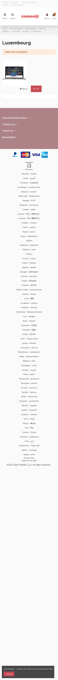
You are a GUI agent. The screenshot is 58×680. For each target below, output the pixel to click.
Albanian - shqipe (29, 174)
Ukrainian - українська (29, 437)
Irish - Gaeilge (29, 316)
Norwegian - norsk (29, 365)
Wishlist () (17, 5)
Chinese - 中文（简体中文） (29, 214)
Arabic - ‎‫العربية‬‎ (29, 178)
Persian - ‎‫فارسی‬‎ (29, 370)
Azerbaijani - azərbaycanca (29, 187)
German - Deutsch (29, 276)
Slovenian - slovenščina (29, 401)
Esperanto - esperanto (29, 245)
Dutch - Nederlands (29, 236)
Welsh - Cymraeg (29, 450)
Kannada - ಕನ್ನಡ (29, 330)
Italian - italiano (29, 321)
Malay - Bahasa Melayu (29, 356)
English (29, 241)
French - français (29, 263)
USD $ (5, 5)
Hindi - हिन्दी (29, 299)
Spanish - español (29, 405)
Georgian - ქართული (29, 272)
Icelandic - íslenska (29, 307)
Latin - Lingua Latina (29, 339)
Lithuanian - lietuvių (29, 348)
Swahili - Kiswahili (29, 410)
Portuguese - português (29, 379)
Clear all (23, 89)
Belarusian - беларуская (29, 196)
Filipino (29, 254)
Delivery (5, 2)
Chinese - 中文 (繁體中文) (29, 218)
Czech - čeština (29, 227)
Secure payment (28, 2)
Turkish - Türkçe (29, 432)
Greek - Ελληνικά (29, 281)
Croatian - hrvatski (29, 223)
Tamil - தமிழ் (29, 419)
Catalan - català (29, 209)
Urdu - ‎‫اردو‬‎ (29, 441)
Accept (9, 674)
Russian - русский (29, 388)
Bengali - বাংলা (29, 200)
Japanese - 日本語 (29, 325)
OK (36, 89)
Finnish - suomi (29, 258)
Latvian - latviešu (29, 343)
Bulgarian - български (29, 205)
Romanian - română (29, 383)
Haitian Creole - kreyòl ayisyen (29, 290)
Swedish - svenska (29, 414)
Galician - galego (29, 267)
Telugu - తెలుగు (29, 423)
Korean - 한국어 (29, 334)
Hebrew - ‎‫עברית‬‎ (29, 294)
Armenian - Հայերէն (29, 183)
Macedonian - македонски (29, 352)
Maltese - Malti (29, 361)
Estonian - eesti (29, 249)
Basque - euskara (29, 192)
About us (15, 2)
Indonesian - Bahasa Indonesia (29, 312)
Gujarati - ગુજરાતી (29, 285)
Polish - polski (29, 374)
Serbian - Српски (29, 392)
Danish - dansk (29, 232)
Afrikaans (29, 169)
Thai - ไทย (29, 428)
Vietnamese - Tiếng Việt (29, 446)
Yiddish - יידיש (29, 454)
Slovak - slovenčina (29, 396)
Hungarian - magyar (29, 303)
